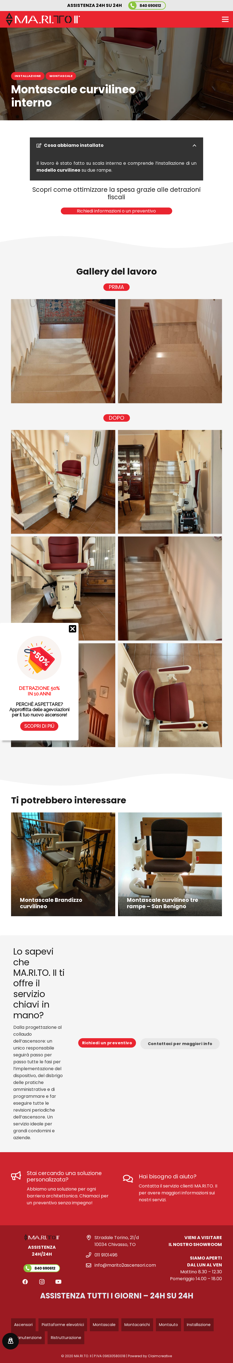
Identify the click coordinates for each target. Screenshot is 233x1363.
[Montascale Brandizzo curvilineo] (63, 864)
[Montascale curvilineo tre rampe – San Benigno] (170, 864)
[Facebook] (25, 1282)
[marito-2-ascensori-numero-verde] (147, 5)
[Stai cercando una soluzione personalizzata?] (19, 1176)
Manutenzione (28, 1337)
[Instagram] (42, 1282)
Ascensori (23, 1324)
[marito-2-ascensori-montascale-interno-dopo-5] (63, 695)
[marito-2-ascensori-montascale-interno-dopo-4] (170, 588)
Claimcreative (160, 1356)
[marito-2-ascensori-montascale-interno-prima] (170, 351)
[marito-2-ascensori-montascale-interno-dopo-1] (63, 482)
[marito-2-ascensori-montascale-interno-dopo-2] (170, 482)
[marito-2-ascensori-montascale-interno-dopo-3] (63, 588)
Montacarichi (137, 1324)
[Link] (42, 1258)
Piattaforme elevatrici (63, 1324)
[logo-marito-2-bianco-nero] (42, 19)
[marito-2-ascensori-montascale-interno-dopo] (170, 695)
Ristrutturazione (66, 1337)
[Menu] (225, 19)
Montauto (168, 1324)
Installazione (199, 1324)
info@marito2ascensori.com (125, 1265)
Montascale (104, 1324)
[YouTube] (58, 1282)
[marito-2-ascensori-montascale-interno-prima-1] (63, 351)
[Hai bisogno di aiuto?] (131, 1179)
